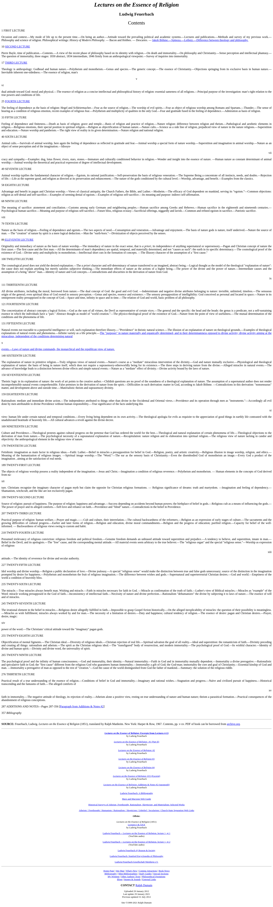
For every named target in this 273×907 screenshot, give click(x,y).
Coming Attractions (148, 870)
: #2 (153, 750)
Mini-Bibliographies (127, 873)
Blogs (119, 879)
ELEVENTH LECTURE (19, 239)
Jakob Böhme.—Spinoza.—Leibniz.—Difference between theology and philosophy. (200, 40)
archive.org (233, 723)
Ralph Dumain (144, 885)
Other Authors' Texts (130, 876)
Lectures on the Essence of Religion (134, 750)
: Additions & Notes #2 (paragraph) (136, 784)
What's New (131, 870)
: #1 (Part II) (136, 741)
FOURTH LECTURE (17, 101)
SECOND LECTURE (17, 46)
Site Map (120, 870)
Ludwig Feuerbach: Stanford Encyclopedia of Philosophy (136, 856)
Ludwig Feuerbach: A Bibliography (136, 793)
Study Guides (145, 873)
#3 (136, 759)
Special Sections (160, 873)
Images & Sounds (132, 879)
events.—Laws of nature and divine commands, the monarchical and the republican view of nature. (58, 349)
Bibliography (111, 873)
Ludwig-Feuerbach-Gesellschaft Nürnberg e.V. (136, 862)
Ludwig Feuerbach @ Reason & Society (136, 850)
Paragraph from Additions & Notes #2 (82, 706)
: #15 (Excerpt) (136, 776)
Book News (164, 870)
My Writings (114, 876)
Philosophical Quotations (153, 876)
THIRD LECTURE (16, 62)
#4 (136, 767)
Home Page (108, 870)
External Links (149, 879)
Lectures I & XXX (136, 824)
